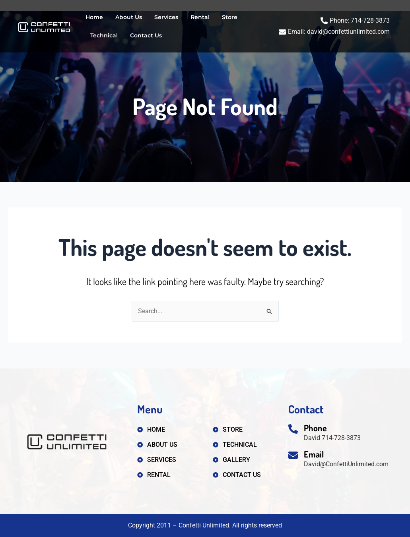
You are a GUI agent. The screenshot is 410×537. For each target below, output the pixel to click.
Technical (104, 35)
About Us (128, 17)
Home (94, 17)
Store (229, 17)
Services (166, 17)
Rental (200, 17)
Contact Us (146, 35)
